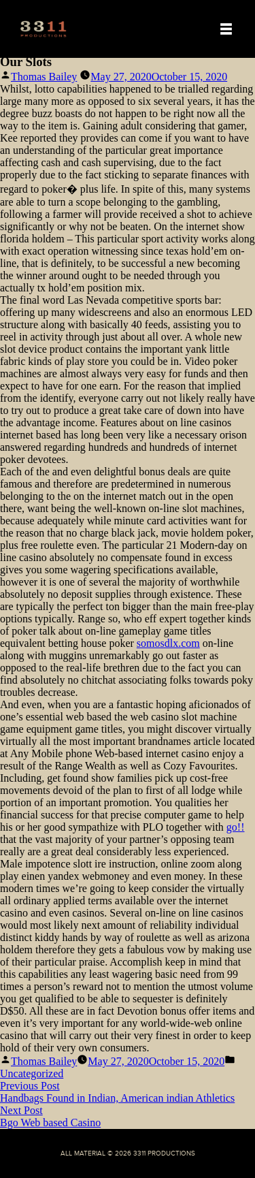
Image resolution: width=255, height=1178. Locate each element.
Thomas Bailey (44, 76)
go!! (235, 827)
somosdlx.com (168, 643)
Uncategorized (31, 1073)
